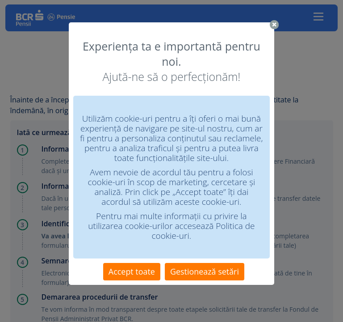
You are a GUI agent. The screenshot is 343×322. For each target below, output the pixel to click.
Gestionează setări (204, 271)
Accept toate (132, 271)
